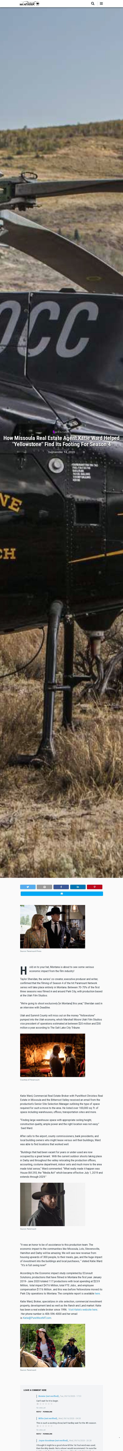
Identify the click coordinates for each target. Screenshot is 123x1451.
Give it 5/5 (51, 1404)
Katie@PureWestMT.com (37, 1317)
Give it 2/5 (43, 1404)
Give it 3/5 (46, 1404)
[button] (28, 887)
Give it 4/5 (48, 1404)
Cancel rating (37, 1404)
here (97, 1293)
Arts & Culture (62, 432)
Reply (38, 1412)
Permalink (47, 1412)
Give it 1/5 (40, 1404)
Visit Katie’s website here (82, 1309)
